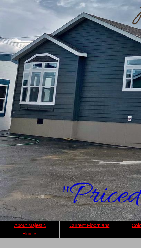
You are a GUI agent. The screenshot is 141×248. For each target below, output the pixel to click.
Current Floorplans (89, 225)
